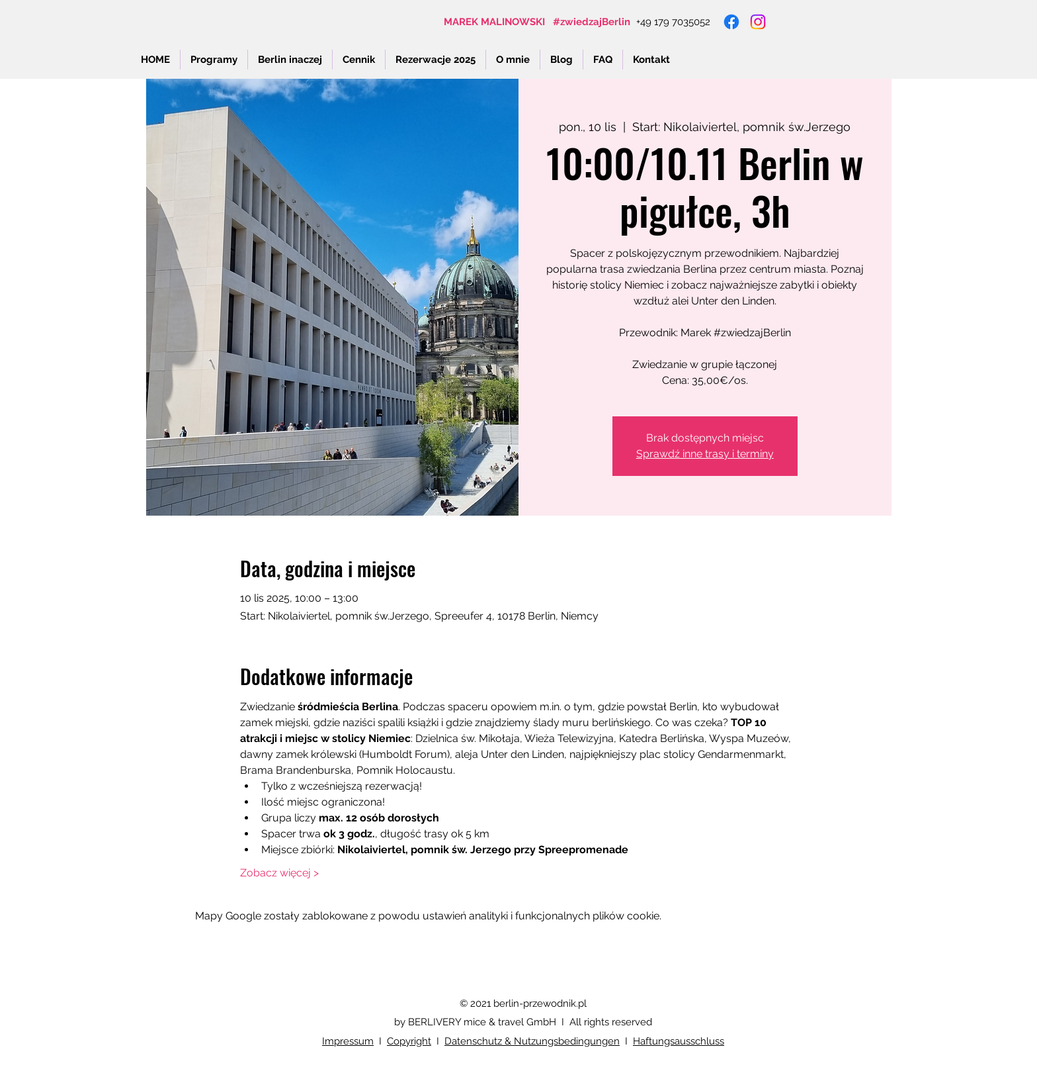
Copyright (409, 1041)
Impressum (348, 1041)
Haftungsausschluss (678, 1041)
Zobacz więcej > (279, 872)
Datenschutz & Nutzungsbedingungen (532, 1041)
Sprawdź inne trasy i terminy (705, 453)
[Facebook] (731, 22)
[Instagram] (758, 22)
